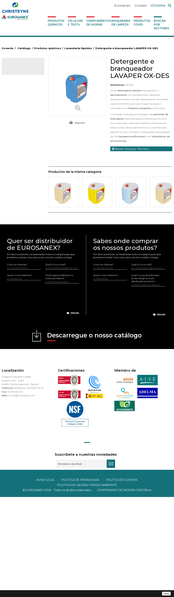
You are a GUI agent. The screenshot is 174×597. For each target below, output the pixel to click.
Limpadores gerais (18, 190)
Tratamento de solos (19, 227)
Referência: (117, 85)
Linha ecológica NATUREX (22, 206)
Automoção (15, 90)
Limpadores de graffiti (20, 185)
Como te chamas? (17, 364)
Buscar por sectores (161, 24)
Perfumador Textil (18, 153)
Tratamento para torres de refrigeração (22, 235)
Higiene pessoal (17, 117)
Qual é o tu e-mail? (55, 364)
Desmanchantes (17, 127)
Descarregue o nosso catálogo (94, 436)
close (166, 593)
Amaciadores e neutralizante (16, 146)
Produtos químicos (56, 22)
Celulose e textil (75, 22)
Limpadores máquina (20, 195)
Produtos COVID (142, 22)
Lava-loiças (14, 159)
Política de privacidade (80, 580)
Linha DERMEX (16, 201)
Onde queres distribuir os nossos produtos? (59, 376)
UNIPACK (13, 243)
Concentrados (16, 96)
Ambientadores (17, 85)
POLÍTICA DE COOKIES (121, 580)
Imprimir (80, 122)
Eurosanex (122, 5)
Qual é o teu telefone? (19, 375)
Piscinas (12, 222)
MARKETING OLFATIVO (20, 80)
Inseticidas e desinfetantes (23, 122)
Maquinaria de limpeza (120, 22)
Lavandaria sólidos (18, 138)
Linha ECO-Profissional (20, 211)
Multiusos (13, 216)
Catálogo (17, 68)
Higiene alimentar (18, 111)
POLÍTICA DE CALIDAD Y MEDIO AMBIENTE (87, 585)
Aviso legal (46, 580)
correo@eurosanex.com (21, 495)
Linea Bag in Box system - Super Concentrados (22, 177)
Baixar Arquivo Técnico (130, 149)
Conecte (9, 48)
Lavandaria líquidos (19, 132)
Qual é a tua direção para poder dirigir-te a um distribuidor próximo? (145, 378)
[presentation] (43, 401)
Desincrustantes (17, 106)
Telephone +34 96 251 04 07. (29, 487)
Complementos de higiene (98, 22)
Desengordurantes (18, 101)
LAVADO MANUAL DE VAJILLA (19, 167)
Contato (141, 5)
